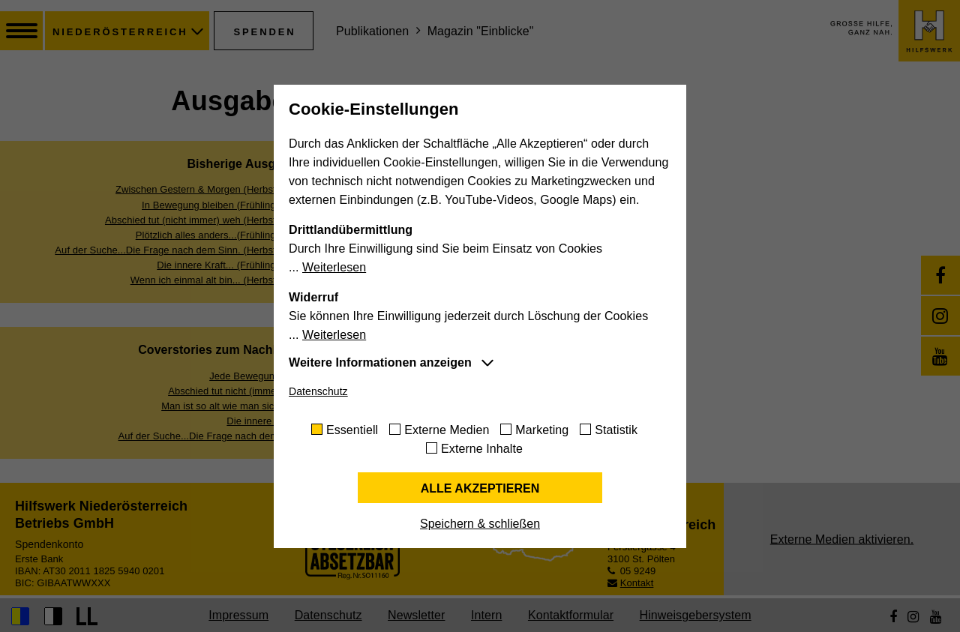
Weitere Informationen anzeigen (380, 362)
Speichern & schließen (480, 523)
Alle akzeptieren (480, 488)
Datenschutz (318, 391)
